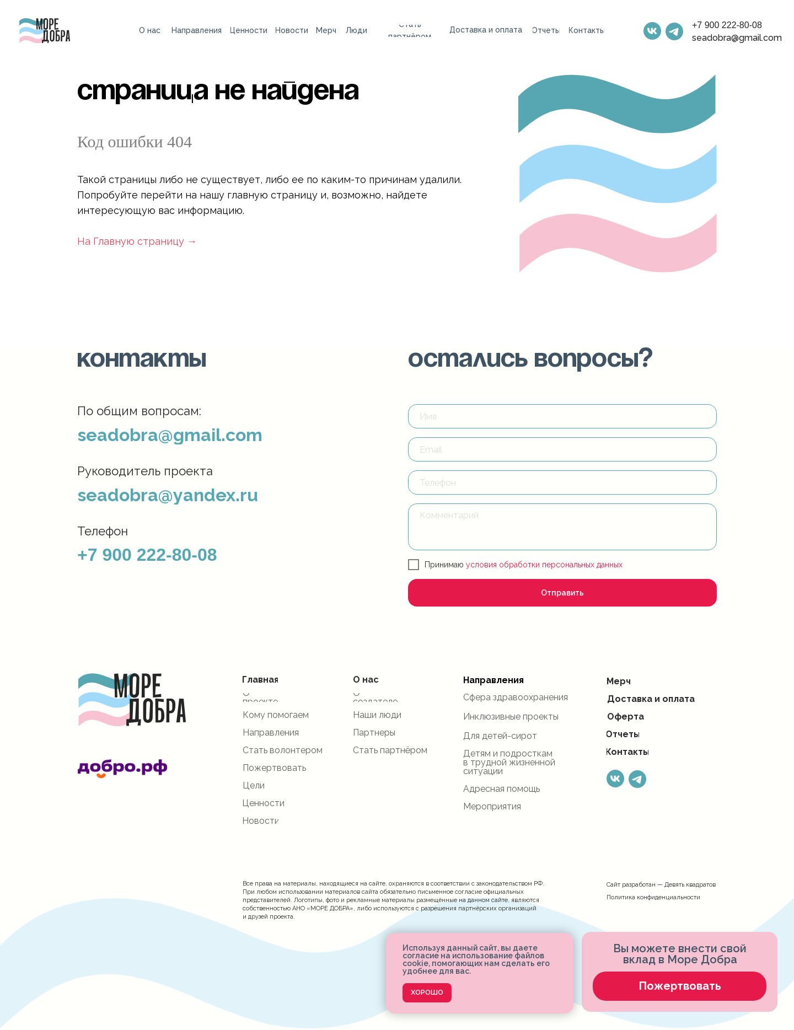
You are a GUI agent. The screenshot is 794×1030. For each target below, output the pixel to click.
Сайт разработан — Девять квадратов (661, 884)
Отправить (562, 592)
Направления (493, 680)
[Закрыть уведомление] (565, 941)
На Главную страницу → (137, 241)
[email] (562, 449)
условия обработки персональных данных (544, 564)
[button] (679, 986)
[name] (562, 416)
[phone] (562, 482)
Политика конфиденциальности (653, 897)
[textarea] (562, 526)
